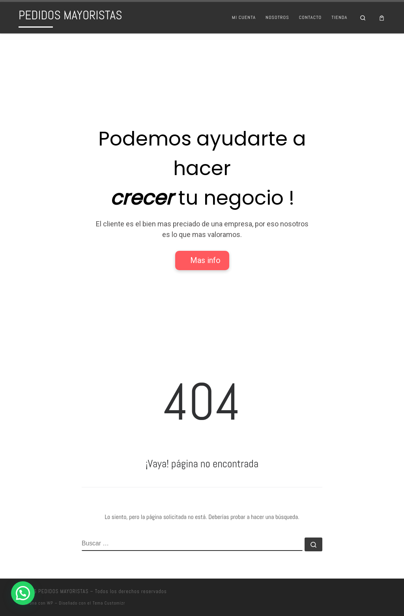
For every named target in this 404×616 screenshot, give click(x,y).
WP (50, 603)
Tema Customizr (109, 603)
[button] (23, 593)
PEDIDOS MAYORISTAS (63, 591)
